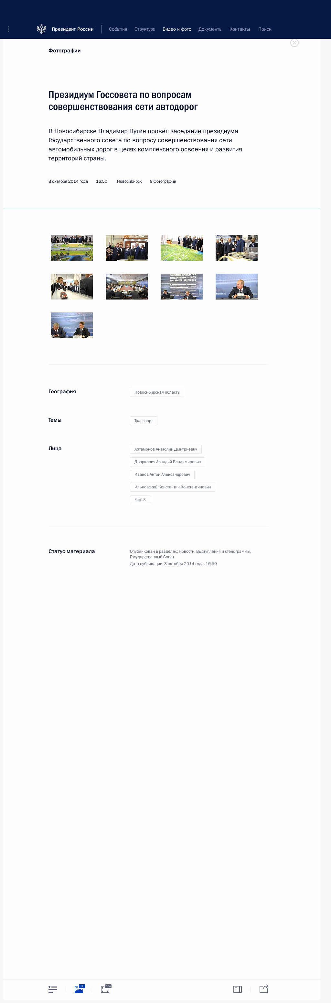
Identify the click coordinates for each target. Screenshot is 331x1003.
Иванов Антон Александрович (162, 474)
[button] (10, 9)
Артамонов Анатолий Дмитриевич (165, 449)
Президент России (73, 9)
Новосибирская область (157, 392)
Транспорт (143, 421)
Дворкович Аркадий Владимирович (167, 462)
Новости (186, 551)
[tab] (53, 989)
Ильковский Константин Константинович (172, 487)
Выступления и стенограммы (223, 551)
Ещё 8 (140, 500)
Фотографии (64, 50)
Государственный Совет (152, 557)
